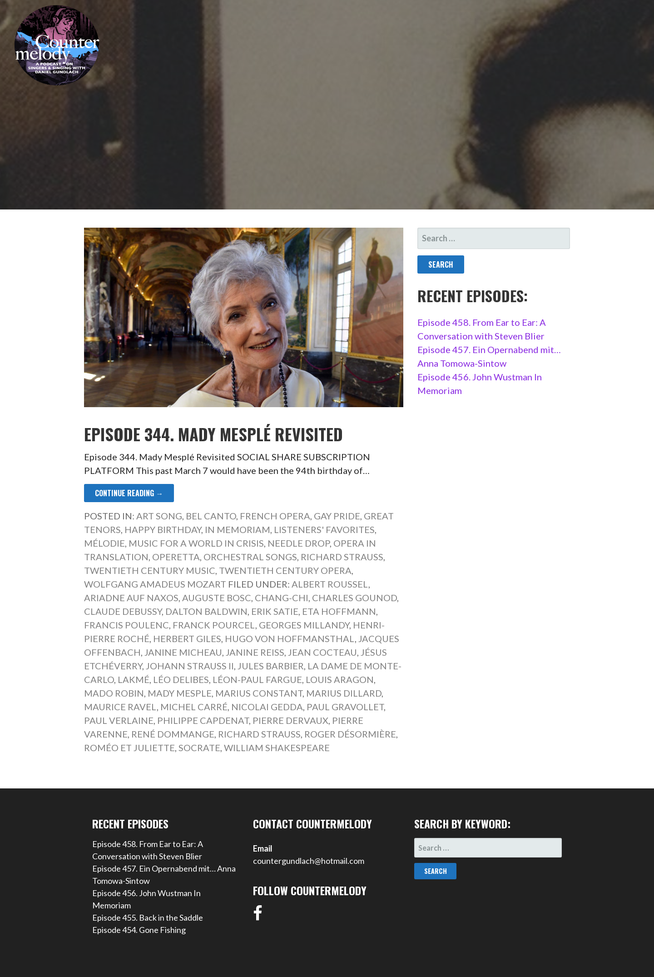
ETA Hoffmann (339, 611)
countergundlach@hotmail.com (308, 861)
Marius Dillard (344, 693)
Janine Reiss (255, 652)
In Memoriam (237, 529)
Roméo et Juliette (129, 747)
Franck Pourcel (214, 624)
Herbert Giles (187, 638)
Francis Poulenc (126, 624)
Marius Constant (258, 693)
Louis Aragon (340, 679)
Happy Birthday (162, 529)
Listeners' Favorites (324, 529)
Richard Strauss (342, 556)
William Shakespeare (277, 747)
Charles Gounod (354, 597)
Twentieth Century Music (149, 570)
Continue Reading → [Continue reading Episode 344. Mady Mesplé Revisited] (129, 493)
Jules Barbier (271, 665)
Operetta (176, 556)
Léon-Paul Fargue (257, 679)
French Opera (275, 515)
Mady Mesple (180, 693)
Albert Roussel (330, 583)
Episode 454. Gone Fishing (139, 930)
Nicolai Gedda (267, 706)
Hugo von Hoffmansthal (290, 638)
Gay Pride (337, 515)
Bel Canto (211, 515)
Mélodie (104, 543)
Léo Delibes (181, 679)
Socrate (199, 747)
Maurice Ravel (120, 706)
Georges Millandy (304, 624)
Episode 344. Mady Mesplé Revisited (213, 434)
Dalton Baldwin (206, 611)
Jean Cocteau (322, 652)
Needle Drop (299, 543)
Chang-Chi (281, 597)
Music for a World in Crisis (196, 543)
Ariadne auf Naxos (131, 597)
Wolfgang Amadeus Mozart (155, 583)
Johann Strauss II (190, 665)
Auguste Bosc (216, 597)
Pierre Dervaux (290, 720)
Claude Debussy (123, 611)
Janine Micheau (183, 652)
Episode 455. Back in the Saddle (147, 917)
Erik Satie (274, 611)
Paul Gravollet (345, 706)
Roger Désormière (350, 733)
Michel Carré (194, 706)
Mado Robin (114, 693)
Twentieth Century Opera (285, 570)
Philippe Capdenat (203, 720)
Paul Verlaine (119, 720)
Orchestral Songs (250, 556)
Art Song (159, 515)
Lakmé (133, 679)
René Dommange (172, 733)
